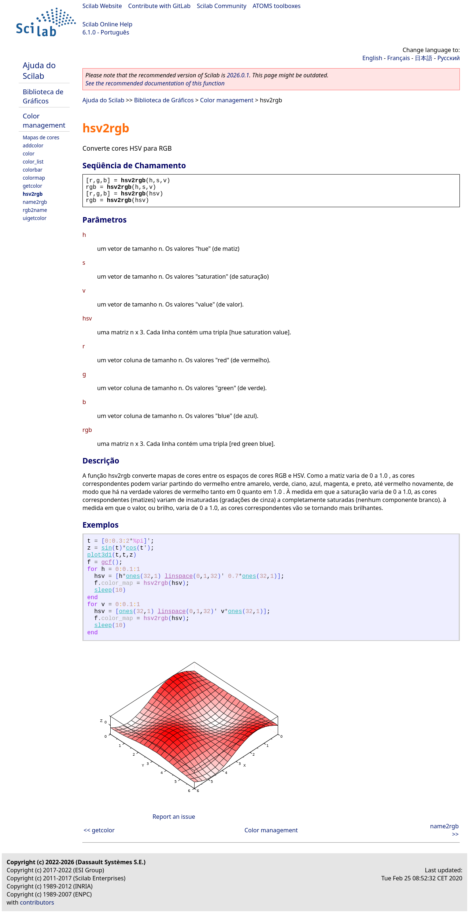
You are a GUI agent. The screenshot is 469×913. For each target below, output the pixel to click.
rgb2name (35, 209)
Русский (448, 58)
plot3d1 (99, 555)
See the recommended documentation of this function (155, 83)
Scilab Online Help (107, 24)
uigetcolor (35, 217)
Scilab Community (221, 6)
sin (106, 548)
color (28, 153)
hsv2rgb (33, 193)
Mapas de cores (41, 137)
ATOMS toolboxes (277, 6)
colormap (34, 177)
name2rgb (35, 201)
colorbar (33, 169)
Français (398, 58)
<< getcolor (99, 830)
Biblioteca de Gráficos (43, 96)
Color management (44, 120)
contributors (37, 902)
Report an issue (173, 817)
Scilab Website (102, 6)
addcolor (33, 145)
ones (133, 576)
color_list (33, 161)
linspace (179, 576)
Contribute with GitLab (159, 6)
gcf (106, 562)
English (372, 58)
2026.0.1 (238, 75)
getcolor (32, 185)
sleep (103, 590)
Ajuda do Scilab (39, 70)
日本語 (423, 58)
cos (131, 548)
